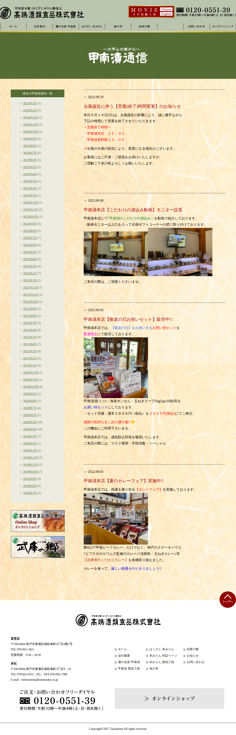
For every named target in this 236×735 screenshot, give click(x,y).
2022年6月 (30, 245)
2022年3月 (30, 266)
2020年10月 (30, 386)
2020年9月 (30, 394)
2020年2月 (30, 443)
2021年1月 (30, 365)
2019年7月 (30, 493)
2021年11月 (30, 294)
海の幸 (153, 668)
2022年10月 (30, 216)
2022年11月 (30, 209)
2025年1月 (30, 110)
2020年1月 (30, 450)
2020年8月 (30, 401)
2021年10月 (30, 301)
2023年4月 (30, 174)
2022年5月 (30, 252)
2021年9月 (30, 308)
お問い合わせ (196, 662)
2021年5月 (30, 337)
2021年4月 (30, 344)
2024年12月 (30, 117)
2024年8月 (30, 146)
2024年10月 (30, 131)
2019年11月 (30, 464)
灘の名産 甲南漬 (66, 26)
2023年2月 (30, 188)
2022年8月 (30, 231)
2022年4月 (30, 259)
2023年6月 (30, 160)
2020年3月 (30, 436)
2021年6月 (30, 330)
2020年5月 (30, 422)
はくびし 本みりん (92, 26)
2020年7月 (30, 408)
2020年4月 (30, 429)
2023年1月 (30, 195)
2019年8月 (30, 486)
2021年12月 (30, 287)
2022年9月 (30, 223)
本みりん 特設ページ (163, 655)
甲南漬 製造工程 (129, 668)
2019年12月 (30, 457)
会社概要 (124, 655)
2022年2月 (30, 273)
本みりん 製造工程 (161, 662)
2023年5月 (30, 167)
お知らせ (193, 655)
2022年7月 (30, 238)
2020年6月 (30, 415)
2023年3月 (30, 181)
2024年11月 (30, 124)
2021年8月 (30, 316)
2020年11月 (30, 379)
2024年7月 (30, 153)
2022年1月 (30, 280)
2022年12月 (30, 202)
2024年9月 (30, 138)
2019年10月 (30, 471)
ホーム (122, 649)
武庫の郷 (193, 649)
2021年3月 (30, 351)
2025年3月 (30, 103)
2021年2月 (30, 358)
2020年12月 (30, 372)
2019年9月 (30, 479)
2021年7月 (30, 323)
